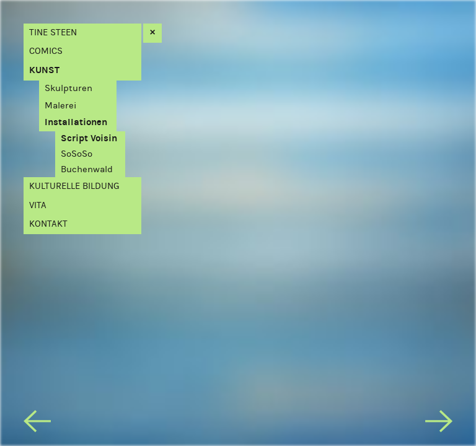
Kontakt (48, 224)
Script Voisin (89, 138)
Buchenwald (87, 169)
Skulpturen (68, 88)
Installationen (76, 122)
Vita (37, 205)
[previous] (37, 423)
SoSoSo (76, 154)
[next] (438, 423)
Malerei (60, 105)
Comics (46, 51)
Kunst (44, 70)
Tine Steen (53, 32)
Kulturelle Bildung (74, 186)
